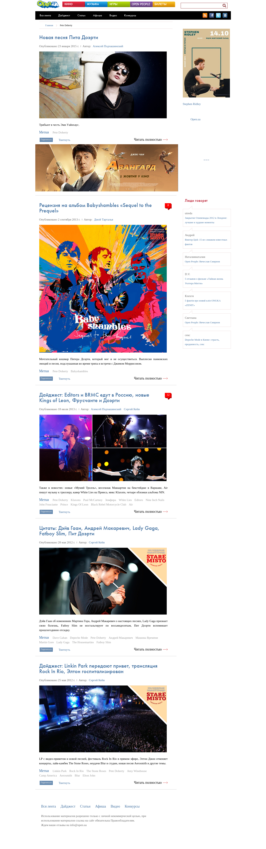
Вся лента (45, 15)
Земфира (110, 500)
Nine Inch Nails (155, 500)
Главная (49, 25)
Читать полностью (148, 140)
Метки (44, 132)
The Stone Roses (96, 771)
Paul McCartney (93, 500)
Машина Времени (147, 637)
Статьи (81, 15)
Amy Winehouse (137, 771)
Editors (138, 500)
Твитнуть (64, 140)
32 (168, 394)
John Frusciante (48, 504)
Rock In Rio (76, 771)
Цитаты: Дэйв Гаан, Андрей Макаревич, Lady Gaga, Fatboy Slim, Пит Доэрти (99, 531)
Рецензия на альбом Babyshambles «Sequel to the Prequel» (95, 208)
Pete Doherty (66, 25)
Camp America (48, 775)
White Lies (125, 500)
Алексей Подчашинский (108, 46)
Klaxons (76, 500)
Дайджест (64, 15)
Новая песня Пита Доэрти (68, 37)
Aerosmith (66, 775)
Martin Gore (46, 642)
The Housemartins (83, 642)
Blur (77, 775)
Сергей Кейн (132, 409)
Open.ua (195, 119)
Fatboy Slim (104, 642)
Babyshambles (79, 371)
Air (131, 504)
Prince (64, 504)
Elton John (89, 775)
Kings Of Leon (79, 504)
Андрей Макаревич (121, 637)
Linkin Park (59, 771)
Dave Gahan (60, 637)
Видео (113, 15)
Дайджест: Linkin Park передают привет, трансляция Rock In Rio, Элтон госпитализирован (98, 668)
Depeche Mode (79, 637)
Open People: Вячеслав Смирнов (202, 261)
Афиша (97, 15)
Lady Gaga (62, 642)
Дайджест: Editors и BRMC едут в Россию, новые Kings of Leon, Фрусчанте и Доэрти (94, 397)
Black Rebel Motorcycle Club (108, 504)
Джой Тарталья (103, 219)
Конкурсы (130, 15)
